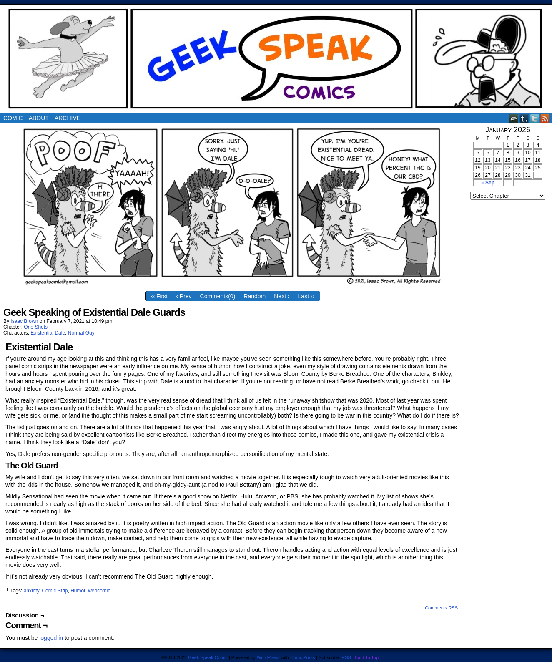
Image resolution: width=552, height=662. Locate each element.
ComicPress (302, 657)
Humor (77, 591)
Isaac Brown (24, 321)
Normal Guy (81, 333)
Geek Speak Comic (208, 657)
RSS (545, 118)
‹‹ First (159, 296)
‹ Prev (183, 296)
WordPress (268, 657)
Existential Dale (47, 333)
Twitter (534, 118)
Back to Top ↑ (368, 657)
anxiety (31, 591)
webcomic (99, 591)
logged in (51, 637)
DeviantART (514, 118)
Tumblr (524, 118)
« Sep (487, 183)
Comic (13, 118)
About (39, 118)
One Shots (36, 327)
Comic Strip (55, 591)
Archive (67, 118)
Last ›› (306, 296)
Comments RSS (441, 607)
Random (254, 296)
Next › (281, 296)
